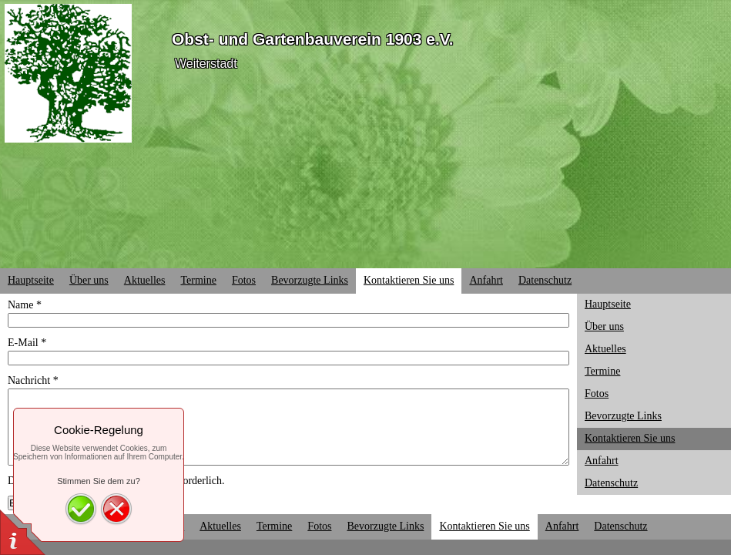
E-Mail (27, 342)
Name (25, 305)
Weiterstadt (206, 63)
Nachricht (33, 380)
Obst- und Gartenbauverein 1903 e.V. (313, 39)
